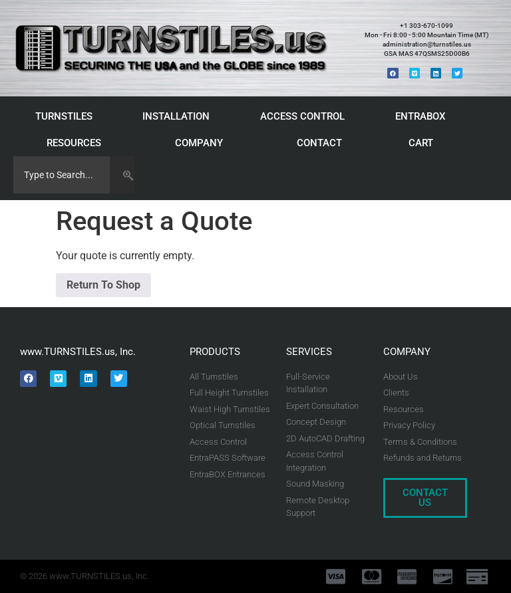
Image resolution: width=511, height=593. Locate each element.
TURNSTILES (67, 116)
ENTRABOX (423, 116)
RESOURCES (77, 143)
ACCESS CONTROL (305, 116)
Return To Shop (103, 285)
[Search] (122, 174)
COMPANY (202, 143)
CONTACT (319, 143)
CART (424, 143)
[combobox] (61, 174)
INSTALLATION (179, 116)
